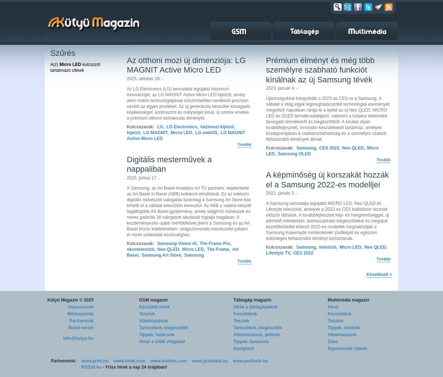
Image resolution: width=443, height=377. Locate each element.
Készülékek (245, 313)
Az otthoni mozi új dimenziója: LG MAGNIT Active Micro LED (186, 65)
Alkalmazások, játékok (257, 334)
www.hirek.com (130, 361)
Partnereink (82, 320)
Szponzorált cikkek (347, 348)
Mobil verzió (81, 327)
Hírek (333, 307)
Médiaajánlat (80, 313)
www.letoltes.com (168, 361)
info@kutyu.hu (78, 338)
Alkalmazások (153, 320)
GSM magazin (153, 300)
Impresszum (81, 307)
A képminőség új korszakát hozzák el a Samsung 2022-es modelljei (327, 179)
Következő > (379, 274)
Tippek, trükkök (344, 327)
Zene (333, 341)
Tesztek (147, 313)
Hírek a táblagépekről (256, 307)
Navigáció (244, 348)
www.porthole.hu (250, 361)
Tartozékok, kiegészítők (163, 327)
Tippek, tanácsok (157, 334)
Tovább (244, 144)
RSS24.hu (91, 367)
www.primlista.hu (210, 361)
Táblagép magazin (252, 300)
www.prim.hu (95, 361)
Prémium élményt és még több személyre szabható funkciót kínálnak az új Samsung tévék (320, 70)
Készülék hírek (154, 307)
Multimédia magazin (348, 300)
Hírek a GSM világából (162, 341)
